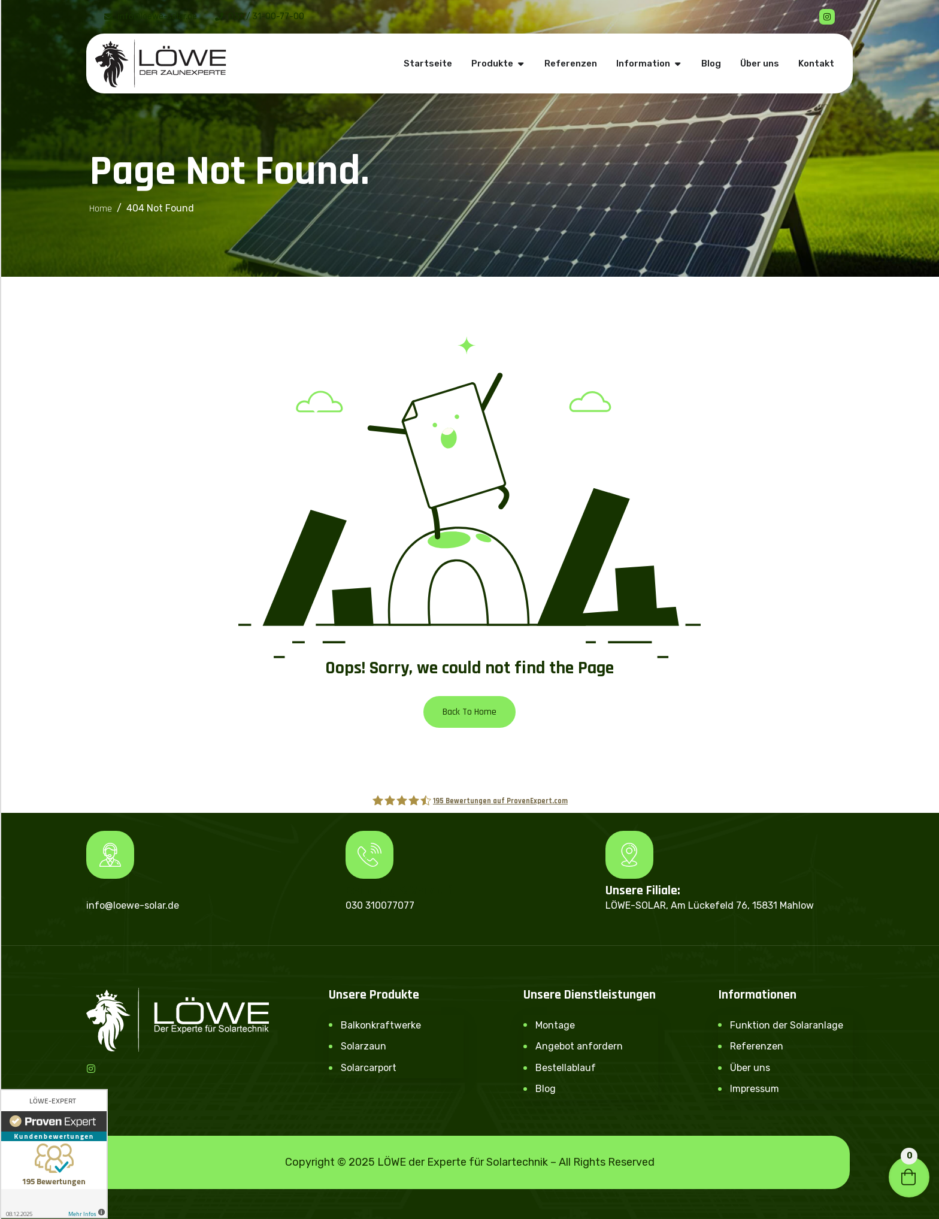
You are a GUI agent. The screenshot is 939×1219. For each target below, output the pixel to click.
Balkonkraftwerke (381, 1025)
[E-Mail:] (110, 855)
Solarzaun (363, 1046)
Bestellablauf (565, 1067)
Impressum (754, 1088)
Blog (545, 1088)
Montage (555, 1025)
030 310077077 (380, 905)
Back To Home (469, 712)
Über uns (750, 1067)
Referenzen (756, 1046)
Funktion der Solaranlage (786, 1025)
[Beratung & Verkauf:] (369, 855)
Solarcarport (368, 1067)
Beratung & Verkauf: (401, 890)
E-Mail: (103, 890)
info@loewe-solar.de (132, 905)
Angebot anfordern (579, 1046)
